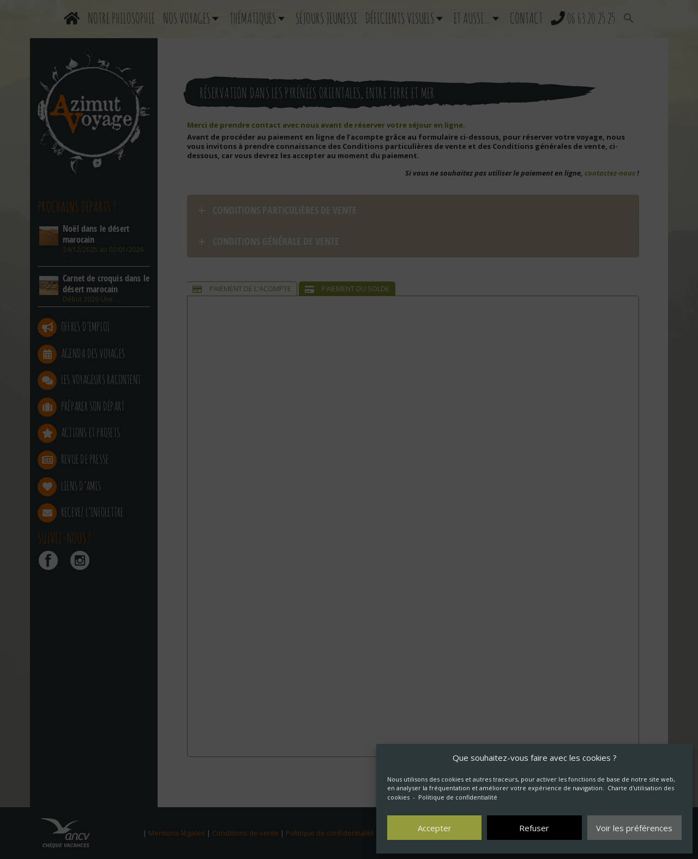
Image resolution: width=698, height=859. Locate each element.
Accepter (435, 827)
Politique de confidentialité (457, 797)
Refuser (534, 827)
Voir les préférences (634, 827)
